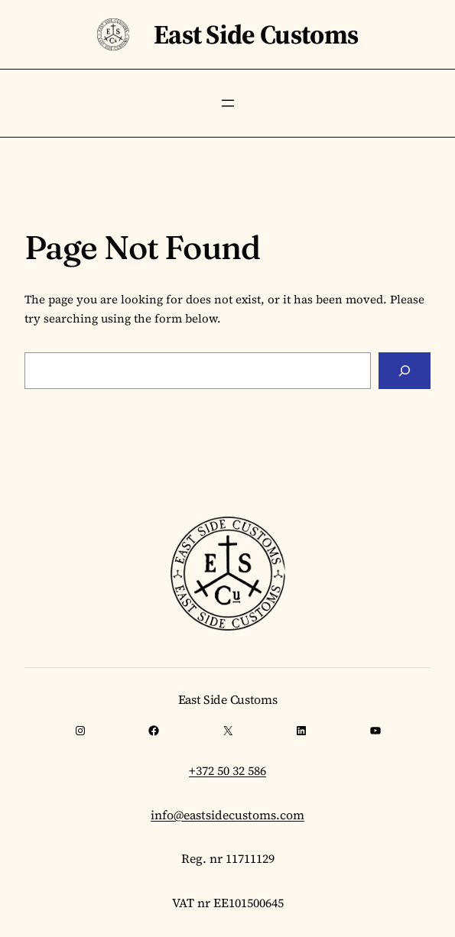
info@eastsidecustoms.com (227, 814)
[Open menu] (228, 103)
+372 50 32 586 (227, 770)
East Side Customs (256, 34)
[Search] (405, 370)
